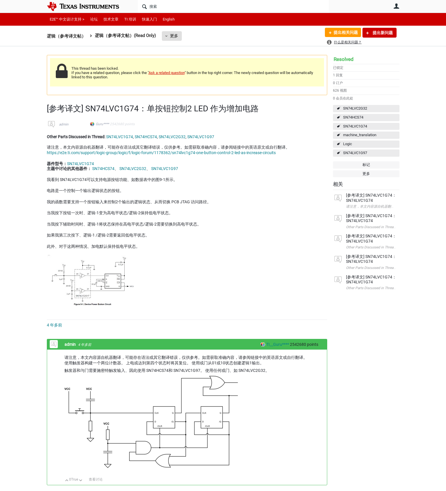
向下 (80, 480)
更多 (174, 36)
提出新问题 (382, 32)
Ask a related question (167, 73)
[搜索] (233, 6)
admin (64, 124)
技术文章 (111, 19)
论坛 (94, 19)
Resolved (344, 59)
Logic (347, 144)
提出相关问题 (345, 32)
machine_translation (359, 135)
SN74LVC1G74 (355, 126)
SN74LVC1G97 (355, 153)
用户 (396, 6)
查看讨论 (96, 479)
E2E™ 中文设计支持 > (67, 19)
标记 (366, 165)
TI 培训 (130, 19)
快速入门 (149, 19)
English (169, 19)
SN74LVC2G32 (355, 108)
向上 (66, 480)
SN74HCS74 (353, 117)
